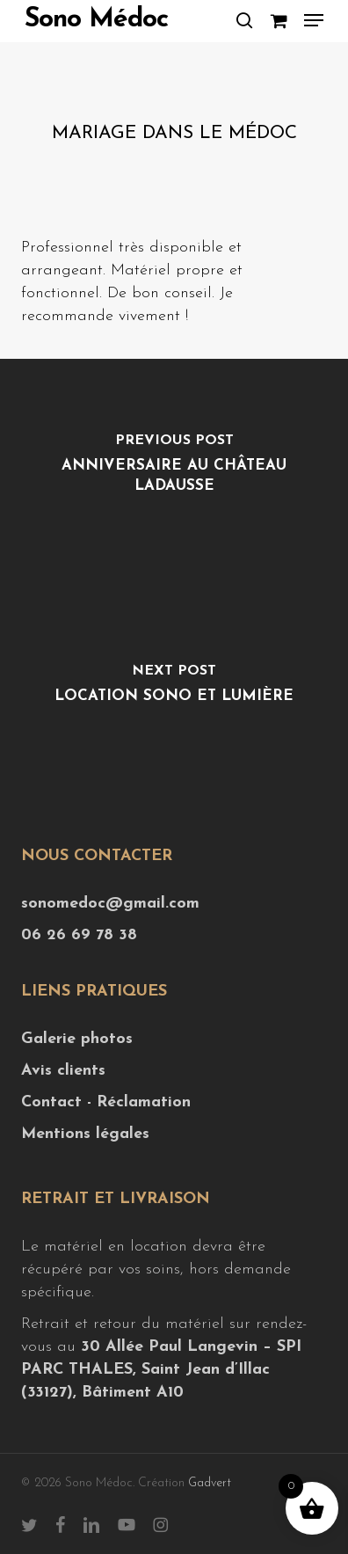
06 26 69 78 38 (79, 935)
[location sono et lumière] (174, 689)
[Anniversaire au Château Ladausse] (174, 469)
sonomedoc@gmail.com (110, 903)
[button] (313, 20)
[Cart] (278, 20)
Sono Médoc (96, 20)
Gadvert (209, 1483)
